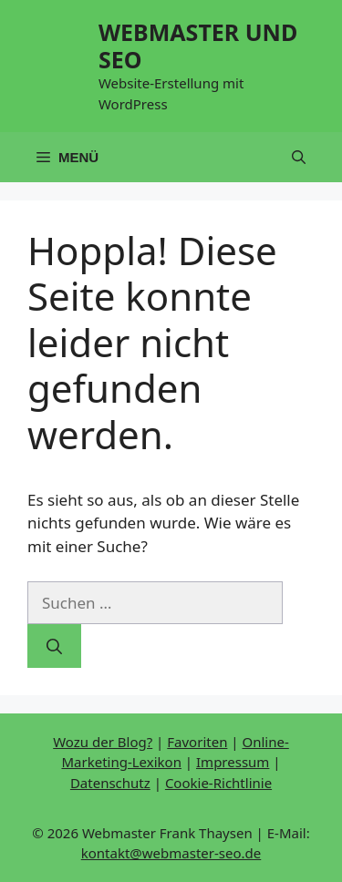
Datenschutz (110, 783)
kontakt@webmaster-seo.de (171, 853)
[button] (298, 157)
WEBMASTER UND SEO (197, 45)
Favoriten (197, 742)
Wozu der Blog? (102, 742)
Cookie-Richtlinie (218, 783)
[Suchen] (54, 646)
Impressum (232, 762)
